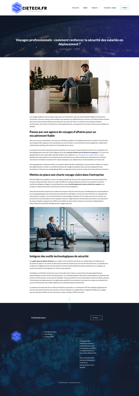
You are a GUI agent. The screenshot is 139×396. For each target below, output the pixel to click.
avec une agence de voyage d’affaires (87, 155)
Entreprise (75, 8)
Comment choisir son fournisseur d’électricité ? (88, 353)
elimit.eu (78, 382)
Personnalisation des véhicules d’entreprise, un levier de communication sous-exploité (87, 362)
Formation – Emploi (110, 8)
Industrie (97, 7)
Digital (85, 8)
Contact (124, 7)
